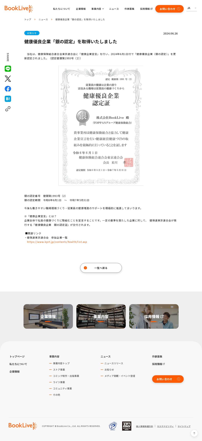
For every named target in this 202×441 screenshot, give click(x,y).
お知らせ (32, 33)
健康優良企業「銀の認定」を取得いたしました (80, 19)
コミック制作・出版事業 (66, 375)
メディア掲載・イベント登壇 (119, 375)
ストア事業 (59, 369)
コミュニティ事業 (62, 388)
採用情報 (145, 8)
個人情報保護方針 (144, 426)
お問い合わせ (170, 9)
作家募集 (129, 8)
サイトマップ (184, 426)
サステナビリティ (165, 426)
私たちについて (61, 8)
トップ (27, 19)
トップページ (17, 356)
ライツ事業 (59, 382)
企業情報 (81, 8)
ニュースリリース (113, 363)
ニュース (114, 8)
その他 (56, 394)
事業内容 (54, 356)
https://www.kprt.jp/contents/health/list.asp (57, 242)
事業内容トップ (61, 363)
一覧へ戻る (96, 268)
